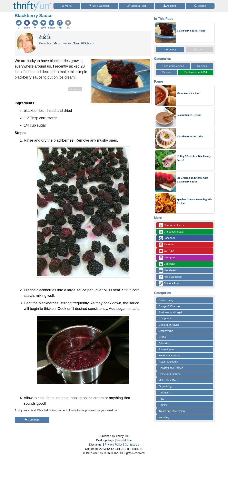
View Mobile (124, 440)
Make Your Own (168, 380)
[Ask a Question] (99, 6)
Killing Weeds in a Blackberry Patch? (194, 158)
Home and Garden (170, 374)
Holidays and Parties (171, 367)
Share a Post (169, 283)
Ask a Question (170, 277)
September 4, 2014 (195, 72)
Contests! (167, 264)
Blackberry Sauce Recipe (191, 30)
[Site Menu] (66, 6)
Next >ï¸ (200, 49)
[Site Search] (200, 6)
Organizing (165, 386)
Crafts (162, 337)
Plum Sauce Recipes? (189, 93)
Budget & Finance (169, 306)
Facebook (167, 238)
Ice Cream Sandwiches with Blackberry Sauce (192, 179)
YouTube (166, 251)
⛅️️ (141, 448)
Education (165, 343)
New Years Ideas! (172, 225)
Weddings (165, 417)
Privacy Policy (113, 444)
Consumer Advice (169, 324)
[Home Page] (32, 2)
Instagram (167, 258)
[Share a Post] (137, 6)
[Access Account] (170, 6)
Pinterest (166, 244)
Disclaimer (95, 444)
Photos (163, 404)
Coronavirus (166, 330)
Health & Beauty (168, 361)
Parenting (164, 392)
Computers (165, 318)
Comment (31, 419)
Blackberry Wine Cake (190, 136)
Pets (161, 398)
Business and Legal (170, 312)
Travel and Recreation (172, 411)
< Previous (170, 49)
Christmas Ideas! (171, 232)
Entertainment (167, 349)
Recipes (202, 66)
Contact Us (132, 444)
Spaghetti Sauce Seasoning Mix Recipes (194, 201)
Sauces (166, 72)
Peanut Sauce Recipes (189, 114)
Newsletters (168, 270)
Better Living (166, 300)
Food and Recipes (173, 66)
